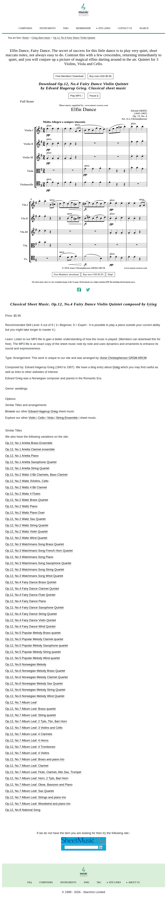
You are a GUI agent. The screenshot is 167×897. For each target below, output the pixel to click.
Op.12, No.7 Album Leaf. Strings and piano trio (35, 797)
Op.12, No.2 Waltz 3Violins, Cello (26, 481)
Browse (10, 411)
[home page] (83, 9)
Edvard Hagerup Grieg (43, 411)
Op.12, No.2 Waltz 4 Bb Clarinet (26, 487)
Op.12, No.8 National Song (22, 810)
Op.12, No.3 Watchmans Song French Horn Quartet (39, 550)
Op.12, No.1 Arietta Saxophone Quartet (30, 462)
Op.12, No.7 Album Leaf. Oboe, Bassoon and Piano (38, 784)
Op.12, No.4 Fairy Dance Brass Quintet (30, 582)
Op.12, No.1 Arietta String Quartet (27, 468)
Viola (50, 417)
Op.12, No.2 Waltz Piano (21, 506)
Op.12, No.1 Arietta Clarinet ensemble (30, 449)
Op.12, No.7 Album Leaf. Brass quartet (30, 708)
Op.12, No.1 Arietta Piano (21, 455)
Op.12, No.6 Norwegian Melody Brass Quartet (35, 670)
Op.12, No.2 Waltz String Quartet (26, 525)
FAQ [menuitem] (29, 882)
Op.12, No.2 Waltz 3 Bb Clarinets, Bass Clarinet (36, 474)
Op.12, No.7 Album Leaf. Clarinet (26, 765)
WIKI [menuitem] (65, 28)
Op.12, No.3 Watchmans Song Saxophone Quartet (38, 563)
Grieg (152, 304)
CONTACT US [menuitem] (125, 28)
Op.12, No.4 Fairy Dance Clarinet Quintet (32, 588)
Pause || (94, 95)
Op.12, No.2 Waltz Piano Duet (24, 512)
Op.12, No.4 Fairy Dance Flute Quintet (30, 594)
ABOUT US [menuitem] (134, 882)
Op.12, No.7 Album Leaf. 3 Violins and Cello (33, 727)
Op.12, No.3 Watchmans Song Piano (29, 557)
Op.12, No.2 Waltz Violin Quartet (26, 531)
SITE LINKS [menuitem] (104, 28)
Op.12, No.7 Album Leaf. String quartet (30, 715)
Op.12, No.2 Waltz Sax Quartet (25, 519)
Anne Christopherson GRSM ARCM (123, 358)
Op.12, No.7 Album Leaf (21, 702)
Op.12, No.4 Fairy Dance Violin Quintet (30, 620)
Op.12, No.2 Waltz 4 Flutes (22, 493)
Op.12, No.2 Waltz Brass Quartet (26, 500)
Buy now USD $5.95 (101, 76)
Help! (110, 274)
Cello (41, 417)
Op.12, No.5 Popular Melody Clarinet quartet (34, 639)
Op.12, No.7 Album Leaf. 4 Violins (27, 753)
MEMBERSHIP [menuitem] (83, 28)
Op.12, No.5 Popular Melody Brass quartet (33, 632)
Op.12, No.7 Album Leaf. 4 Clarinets (28, 734)
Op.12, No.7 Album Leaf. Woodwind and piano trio (37, 803)
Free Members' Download (69, 76)
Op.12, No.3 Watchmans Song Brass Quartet (34, 544)
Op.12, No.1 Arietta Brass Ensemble (28, 443)
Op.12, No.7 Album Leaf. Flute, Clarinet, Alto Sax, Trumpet (43, 772)
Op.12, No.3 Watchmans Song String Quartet (34, 569)
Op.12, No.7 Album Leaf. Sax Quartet (29, 791)
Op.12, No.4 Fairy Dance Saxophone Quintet (34, 607)
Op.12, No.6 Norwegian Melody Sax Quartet (34, 683)
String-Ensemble (67, 417)
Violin (32, 417)
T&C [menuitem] (99, 882)
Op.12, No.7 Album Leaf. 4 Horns (26, 740)
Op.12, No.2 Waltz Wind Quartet (26, 538)
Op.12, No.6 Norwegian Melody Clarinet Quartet (36, 677)
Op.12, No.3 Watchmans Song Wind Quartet (34, 576)
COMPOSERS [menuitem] (25, 28)
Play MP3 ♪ (76, 95)
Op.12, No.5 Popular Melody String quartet (33, 652)
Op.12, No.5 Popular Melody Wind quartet (32, 658)
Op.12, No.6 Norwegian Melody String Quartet (35, 689)
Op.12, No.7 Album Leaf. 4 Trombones (30, 746)
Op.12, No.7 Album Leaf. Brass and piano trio (34, 759)
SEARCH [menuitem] (143, 28)
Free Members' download (66, 274)
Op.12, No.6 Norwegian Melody (25, 664)
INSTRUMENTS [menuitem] (48, 28)
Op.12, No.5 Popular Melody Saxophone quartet (36, 645)
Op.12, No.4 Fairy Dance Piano (25, 601)
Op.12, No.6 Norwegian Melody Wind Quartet (34, 696)
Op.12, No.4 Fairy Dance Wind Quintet (30, 626)
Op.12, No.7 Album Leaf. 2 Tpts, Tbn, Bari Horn (36, 721)
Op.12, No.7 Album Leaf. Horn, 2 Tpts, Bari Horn (36, 778)
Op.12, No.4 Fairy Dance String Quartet (31, 614)
